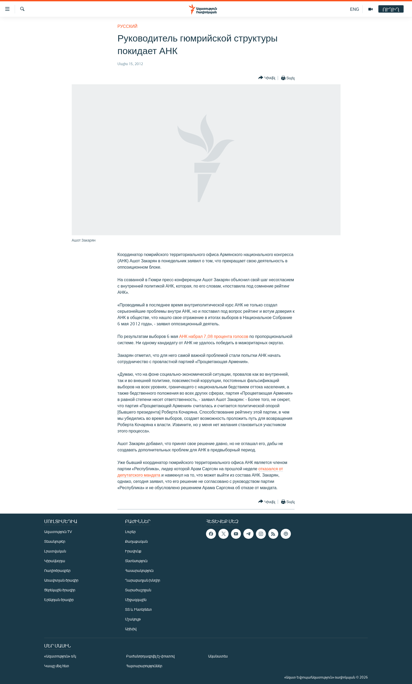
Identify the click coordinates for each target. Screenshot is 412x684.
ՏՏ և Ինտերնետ (138, 609)
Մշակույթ (133, 619)
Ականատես (218, 656)
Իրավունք (133, 551)
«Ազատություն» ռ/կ (60, 656)
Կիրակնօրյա (54, 560)
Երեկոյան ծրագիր (59, 599)
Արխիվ (130, 628)
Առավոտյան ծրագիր (61, 580)
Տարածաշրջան (138, 590)
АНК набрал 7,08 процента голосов (213, 336)
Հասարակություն (139, 570)
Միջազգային (135, 599)
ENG (354, 9)
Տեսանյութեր (54, 541)
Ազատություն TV (58, 531)
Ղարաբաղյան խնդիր (142, 580)
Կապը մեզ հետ (56, 666)
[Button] (266, 78)
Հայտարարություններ (144, 666)
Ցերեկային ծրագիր (59, 590)
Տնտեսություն (136, 560)
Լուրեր (130, 531)
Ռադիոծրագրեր (57, 570)
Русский (127, 26)
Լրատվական (55, 551)
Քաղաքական (136, 541)
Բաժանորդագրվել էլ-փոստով (150, 656)
